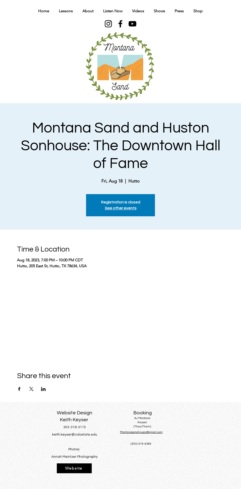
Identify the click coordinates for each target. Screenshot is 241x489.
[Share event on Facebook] (19, 389)
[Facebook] (120, 24)
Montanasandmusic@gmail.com (141, 432)
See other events (120, 208)
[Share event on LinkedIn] (43, 389)
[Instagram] (108, 24)
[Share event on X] (31, 389)
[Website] (74, 468)
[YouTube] (132, 24)
